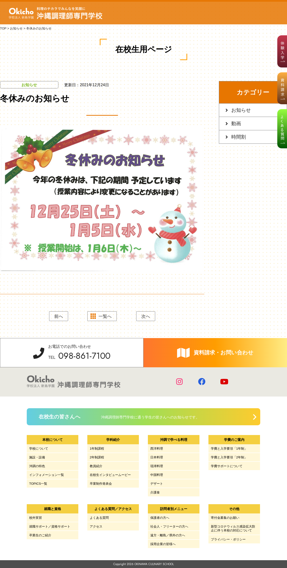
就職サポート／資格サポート (49, 526)
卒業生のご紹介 (40, 535)
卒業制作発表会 (101, 483)
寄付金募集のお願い (225, 518)
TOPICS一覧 (38, 483)
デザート (156, 483)
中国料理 (156, 475)
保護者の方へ (159, 518)
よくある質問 (99, 518)
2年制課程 (97, 457)
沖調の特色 (37, 466)
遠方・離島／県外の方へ (167, 535)
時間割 (238, 137)
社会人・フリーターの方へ (169, 526)
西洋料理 (156, 448)
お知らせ (241, 110)
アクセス (96, 526)
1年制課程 (97, 448)
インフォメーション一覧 (46, 475)
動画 (236, 123)
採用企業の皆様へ (163, 544)
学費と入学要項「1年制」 (229, 448)
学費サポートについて (226, 466)
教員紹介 (96, 466)
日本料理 (156, 457)
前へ (58, 316)
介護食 (155, 492)
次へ (145, 316)
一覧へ (105, 316)
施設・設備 (37, 457)
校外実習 (35, 518)
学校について (38, 448)
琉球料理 (156, 466)
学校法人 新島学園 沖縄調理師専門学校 (55, 13)
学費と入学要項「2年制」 (229, 457)
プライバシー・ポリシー (228, 539)
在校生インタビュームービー (110, 475)
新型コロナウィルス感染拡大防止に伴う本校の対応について (233, 528)
